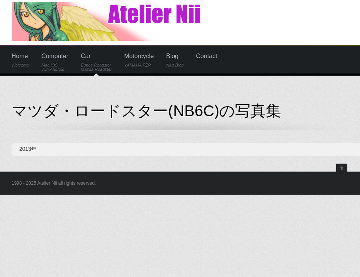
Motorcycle (139, 60)
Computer (55, 62)
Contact (206, 56)
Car (96, 62)
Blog (175, 60)
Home (20, 60)
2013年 (28, 149)
